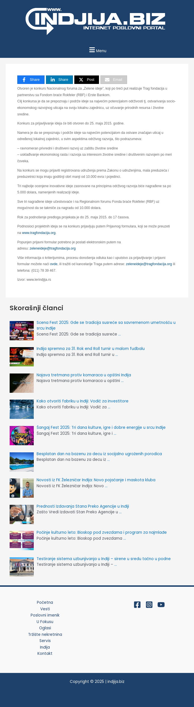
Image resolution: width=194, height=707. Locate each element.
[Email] (114, 80)
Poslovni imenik (45, 615)
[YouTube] (161, 605)
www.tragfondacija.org (39, 233)
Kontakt (44, 653)
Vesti (45, 609)
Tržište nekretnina (45, 634)
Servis (45, 640)
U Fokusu (45, 621)
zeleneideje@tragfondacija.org (52, 248)
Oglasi (45, 628)
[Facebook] (137, 605)
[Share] (31, 80)
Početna (45, 602)
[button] (97, 50)
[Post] (87, 80)
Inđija (45, 647)
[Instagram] (149, 605)
